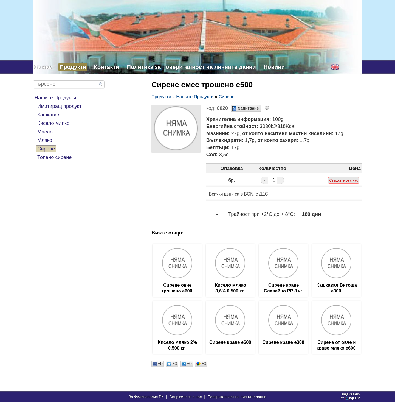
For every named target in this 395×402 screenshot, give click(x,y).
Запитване (248, 108)
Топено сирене (54, 157)
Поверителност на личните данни (237, 397)
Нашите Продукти (55, 98)
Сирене (46, 149)
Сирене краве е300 (283, 342)
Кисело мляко (53, 123)
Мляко (44, 140)
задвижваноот (351, 396)
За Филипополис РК (146, 397)
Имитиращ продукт (59, 106)
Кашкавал (49, 115)
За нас (43, 67)
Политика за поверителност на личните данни (191, 67)
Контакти (106, 67)
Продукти (73, 67)
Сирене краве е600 (230, 342)
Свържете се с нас (185, 397)
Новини (274, 67)
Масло (45, 132)
